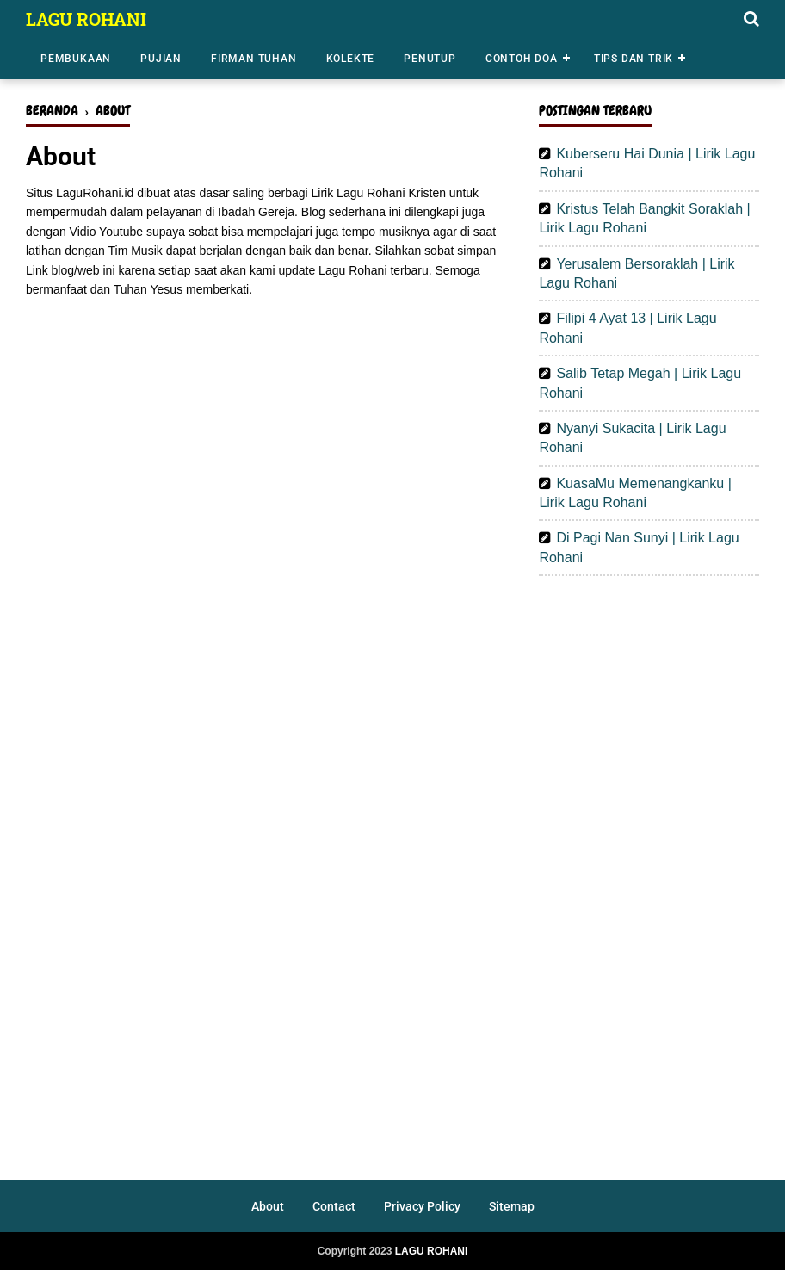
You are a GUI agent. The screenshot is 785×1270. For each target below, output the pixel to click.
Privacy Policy (422, 1206)
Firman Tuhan (254, 59)
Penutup (430, 59)
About (267, 1206)
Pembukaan (75, 59)
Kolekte (350, 59)
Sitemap (512, 1206)
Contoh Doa (521, 59)
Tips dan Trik (633, 59)
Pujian (161, 59)
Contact (333, 1206)
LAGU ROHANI (86, 19)
